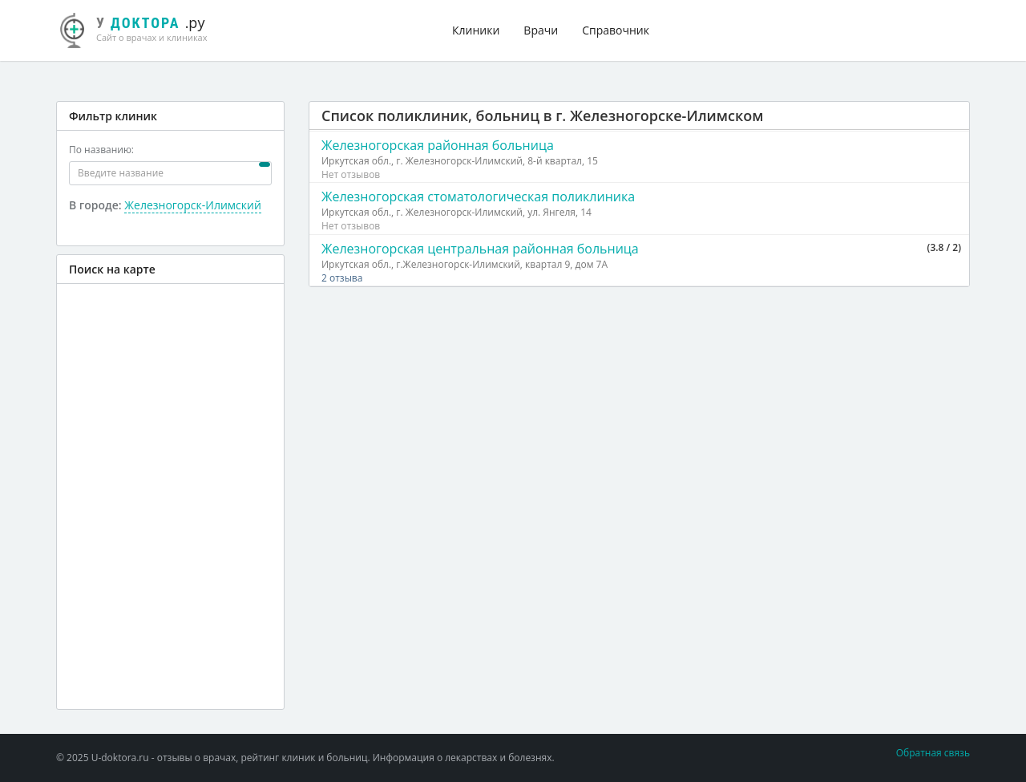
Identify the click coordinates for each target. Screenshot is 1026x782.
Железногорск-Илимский (192, 205)
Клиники (475, 30)
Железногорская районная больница (437, 145)
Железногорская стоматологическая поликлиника (478, 196)
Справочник (615, 30)
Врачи (540, 30)
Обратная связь (933, 753)
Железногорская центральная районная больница (480, 248)
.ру (140, 28)
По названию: (101, 149)
